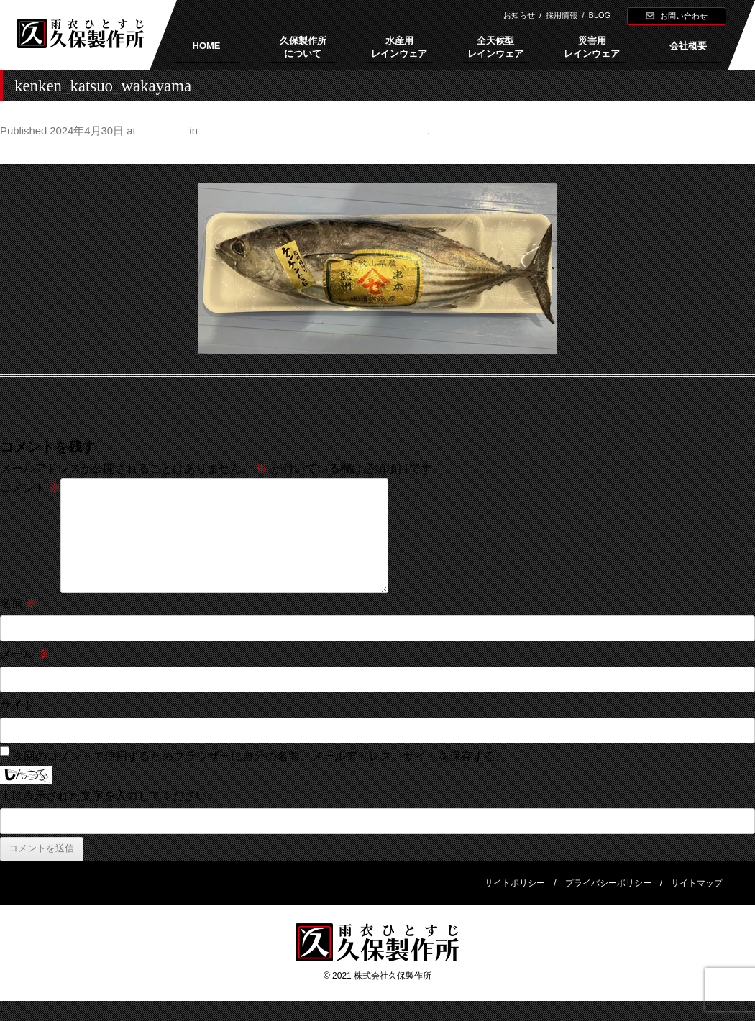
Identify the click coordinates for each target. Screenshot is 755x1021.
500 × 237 (162, 131)
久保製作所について (303, 47)
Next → (736, 152)
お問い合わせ (684, 16)
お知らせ (519, 15)
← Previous (30, 152)
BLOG (600, 15)
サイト (17, 705)
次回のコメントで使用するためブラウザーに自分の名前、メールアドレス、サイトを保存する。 (259, 756)
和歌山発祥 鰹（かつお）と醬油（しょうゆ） (314, 131)
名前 (18, 603)
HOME (207, 45)
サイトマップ (697, 883)
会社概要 (688, 45)
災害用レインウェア (592, 47)
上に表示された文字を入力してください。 (109, 795)
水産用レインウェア (399, 47)
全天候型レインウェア (495, 47)
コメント (30, 488)
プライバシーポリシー (608, 883)
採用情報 (561, 15)
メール (24, 654)
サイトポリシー (515, 883)
